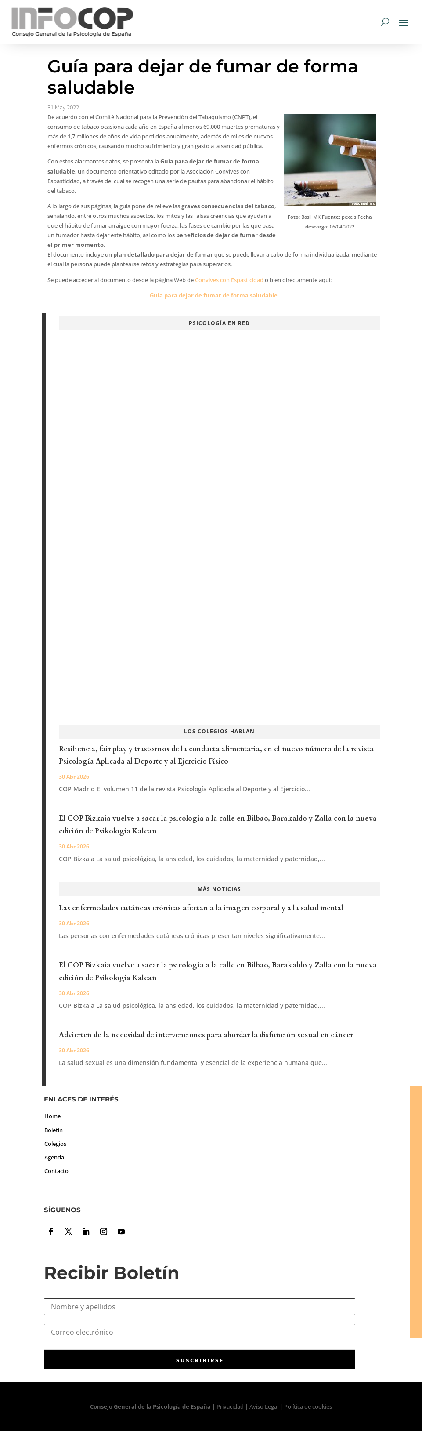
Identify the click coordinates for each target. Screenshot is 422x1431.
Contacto (56, 1171)
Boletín (53, 1130)
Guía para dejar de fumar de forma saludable (214, 295)
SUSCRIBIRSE (200, 1360)
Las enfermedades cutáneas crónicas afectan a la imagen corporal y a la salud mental (201, 908)
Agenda (54, 1157)
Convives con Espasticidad (229, 280)
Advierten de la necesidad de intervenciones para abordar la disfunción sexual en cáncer (206, 1035)
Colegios (55, 1144)
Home (52, 1116)
